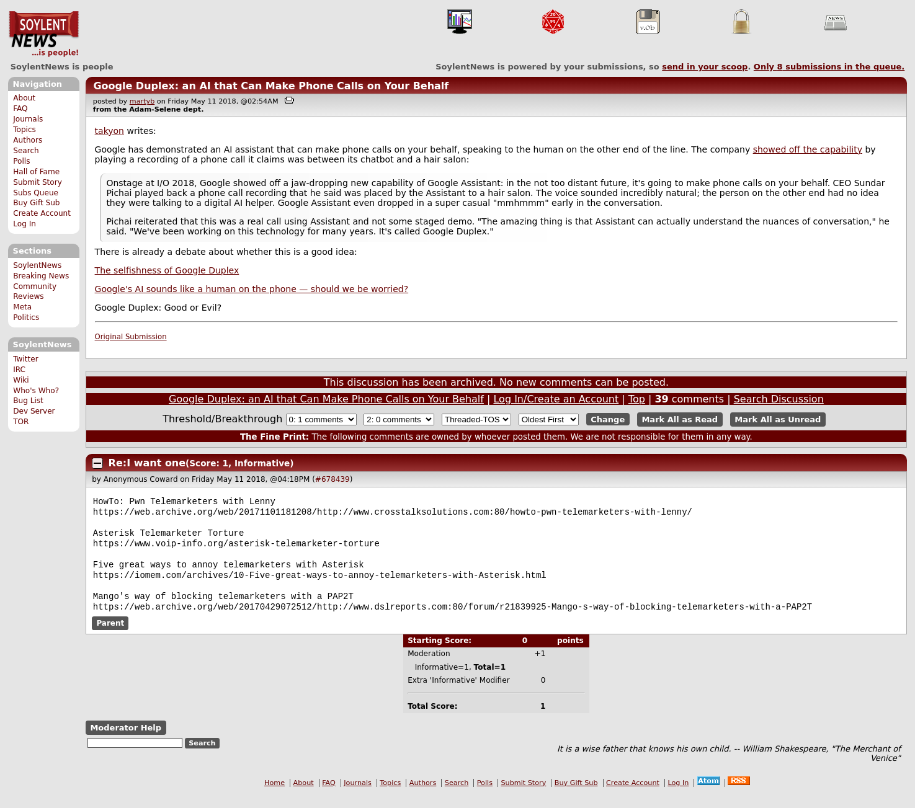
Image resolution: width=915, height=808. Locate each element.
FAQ (20, 108)
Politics (26, 317)
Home (274, 796)
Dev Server (34, 411)
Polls (21, 161)
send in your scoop (705, 66)
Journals (28, 119)
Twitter (25, 359)
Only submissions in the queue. (829, 66)
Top (636, 399)
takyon (109, 131)
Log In (24, 224)
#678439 (332, 479)
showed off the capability (807, 149)
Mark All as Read (679, 419)
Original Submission (131, 336)
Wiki (21, 380)
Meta (22, 307)
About (24, 98)
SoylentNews (43, 34)
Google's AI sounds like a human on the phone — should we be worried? (252, 289)
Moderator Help (125, 741)
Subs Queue (35, 193)
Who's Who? (36, 390)
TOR (21, 421)
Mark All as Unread (777, 419)
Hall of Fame (36, 171)
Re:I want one (147, 463)
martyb (142, 101)
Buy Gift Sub (36, 202)
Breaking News (41, 276)
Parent (110, 637)
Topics (24, 129)
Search (26, 150)
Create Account (42, 213)
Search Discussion (779, 399)
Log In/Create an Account (555, 399)
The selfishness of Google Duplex (167, 270)
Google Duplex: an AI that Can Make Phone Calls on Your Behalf (271, 86)
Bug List (28, 400)
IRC (19, 369)
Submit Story (37, 182)
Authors (27, 140)
